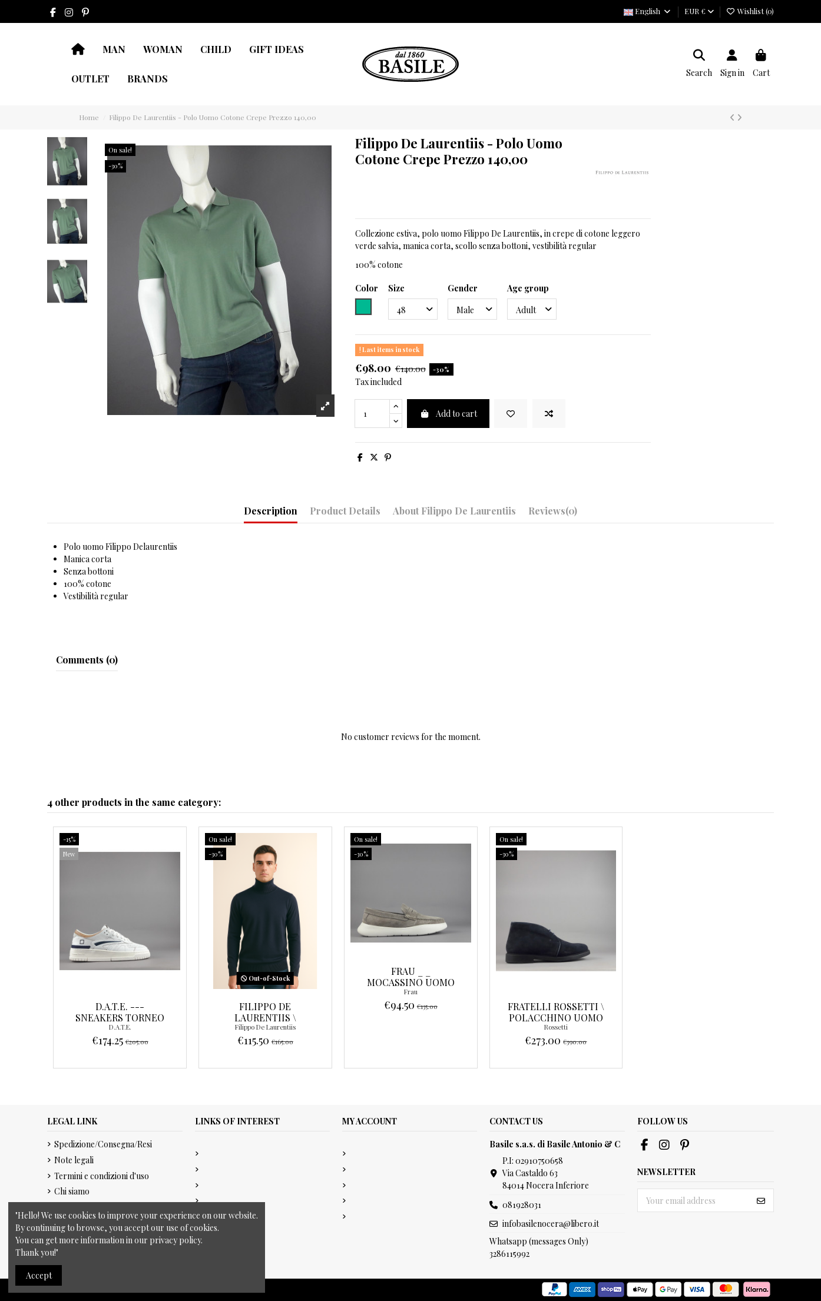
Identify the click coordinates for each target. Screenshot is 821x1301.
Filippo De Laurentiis (265, 1027)
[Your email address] (693, 1200)
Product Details (345, 511)
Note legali (74, 1160)
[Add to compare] (548, 413)
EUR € (699, 11)
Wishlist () (750, 11)
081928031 (521, 1204)
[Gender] (472, 309)
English (647, 11)
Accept (39, 1275)
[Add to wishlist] (510, 413)
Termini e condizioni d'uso (101, 1175)
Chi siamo (72, 1191)
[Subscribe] (761, 1200)
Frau (411, 991)
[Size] (413, 309)
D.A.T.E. (120, 1027)
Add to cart (448, 413)
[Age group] (532, 309)
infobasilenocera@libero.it (550, 1223)
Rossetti (556, 1027)
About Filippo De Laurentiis (454, 511)
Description (270, 511)
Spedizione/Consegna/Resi (103, 1144)
